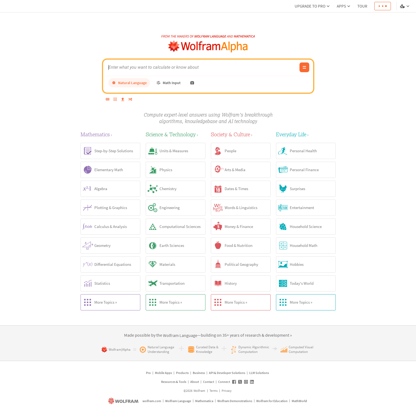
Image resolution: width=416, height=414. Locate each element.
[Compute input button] (304, 67)
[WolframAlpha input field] (202, 67)
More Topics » (99, 302)
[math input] (168, 82)
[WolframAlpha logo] (208, 46)
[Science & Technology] (175, 134)
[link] (180, 336)
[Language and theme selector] (405, 6)
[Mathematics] (110, 134)
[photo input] (192, 82)
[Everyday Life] (306, 134)
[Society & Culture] (241, 134)
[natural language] (129, 82)
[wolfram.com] (124, 401)
